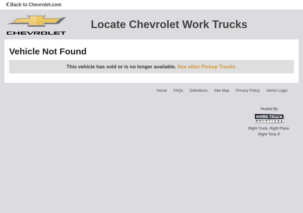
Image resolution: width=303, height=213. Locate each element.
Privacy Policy (248, 90)
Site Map (221, 90)
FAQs (178, 90)
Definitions (199, 90)
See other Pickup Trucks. (207, 67)
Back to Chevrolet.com (34, 4)
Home (162, 90)
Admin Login (277, 90)
